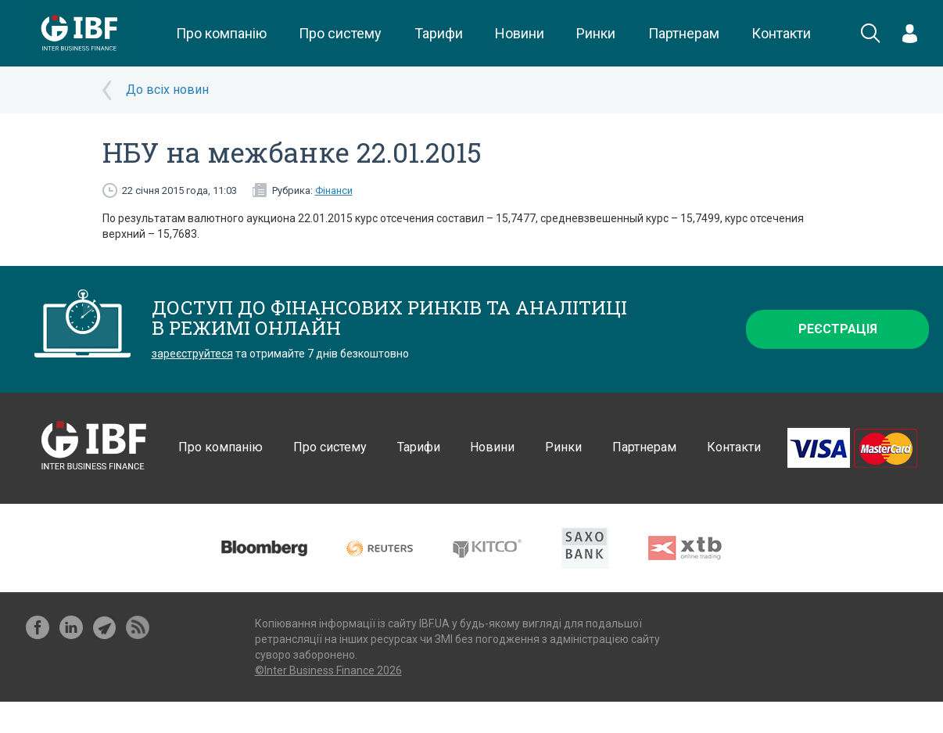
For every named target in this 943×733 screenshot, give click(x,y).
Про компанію (221, 33)
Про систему (340, 33)
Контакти (781, 33)
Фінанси (334, 190)
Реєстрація (837, 329)
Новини (519, 33)
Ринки (595, 33)
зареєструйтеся (192, 353)
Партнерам (683, 33)
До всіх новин (167, 89)
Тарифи (438, 33)
